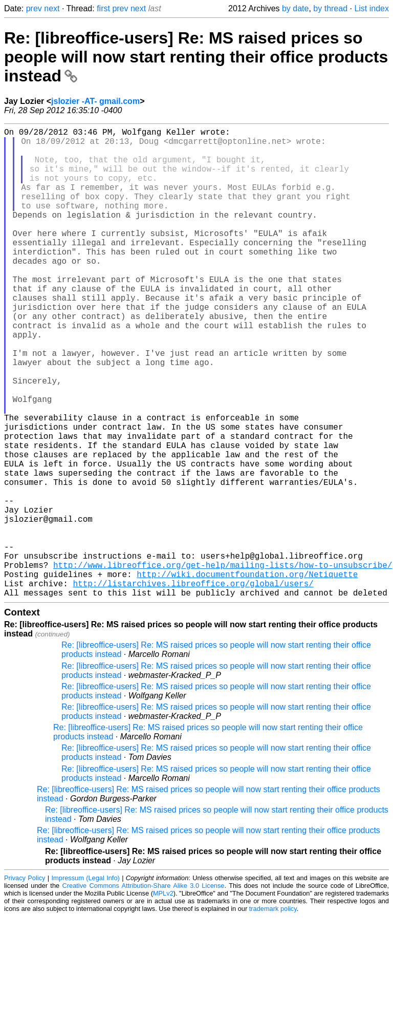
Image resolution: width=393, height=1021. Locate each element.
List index (371, 8)
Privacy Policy (24, 982)
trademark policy (273, 1013)
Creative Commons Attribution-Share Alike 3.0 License (143, 990)
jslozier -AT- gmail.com (95, 101)
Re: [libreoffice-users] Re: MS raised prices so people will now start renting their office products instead (196, 57)
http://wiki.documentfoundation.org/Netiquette (247, 674)
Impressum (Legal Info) (86, 982)
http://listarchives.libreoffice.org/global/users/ (193, 685)
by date (295, 8)
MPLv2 (163, 998)
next (51, 8)
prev (34, 8)
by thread (330, 8)
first (103, 8)
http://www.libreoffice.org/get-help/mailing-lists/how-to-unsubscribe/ (222, 663)
